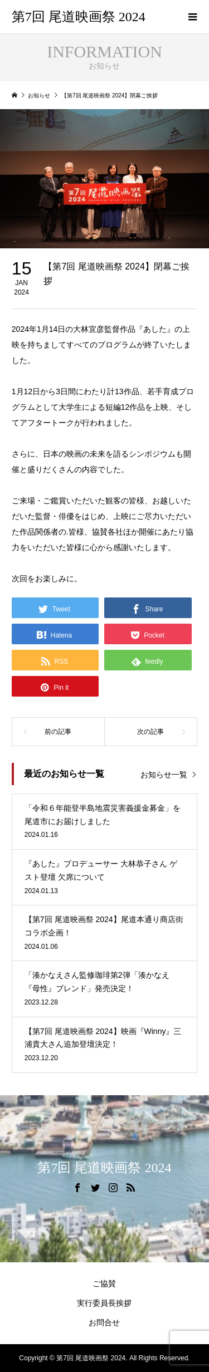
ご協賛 (104, 1283)
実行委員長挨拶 (104, 1302)
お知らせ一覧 (163, 774)
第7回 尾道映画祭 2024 (78, 16)
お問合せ (104, 1322)
